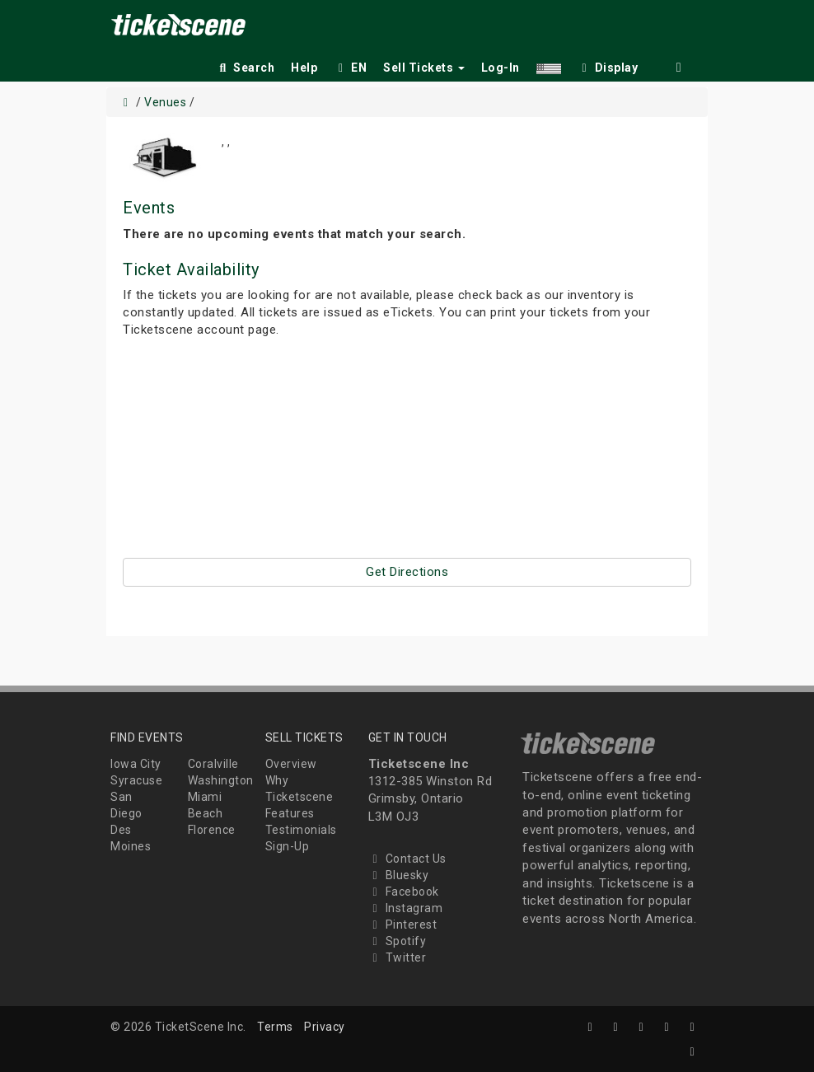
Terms (275, 1026)
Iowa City (135, 763)
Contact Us (407, 858)
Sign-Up (287, 846)
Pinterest (402, 924)
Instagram (405, 908)
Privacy (324, 1026)
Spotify (397, 941)
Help (304, 67)
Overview (291, 763)
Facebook (403, 891)
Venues (165, 102)
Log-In (500, 67)
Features (290, 813)
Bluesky (398, 875)
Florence (212, 829)
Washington (221, 780)
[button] (548, 65)
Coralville (213, 763)
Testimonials (301, 829)
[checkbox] (608, 65)
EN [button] (350, 67)
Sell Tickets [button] (424, 67)
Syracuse (136, 780)
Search (245, 67)
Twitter (397, 957)
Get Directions (407, 571)
